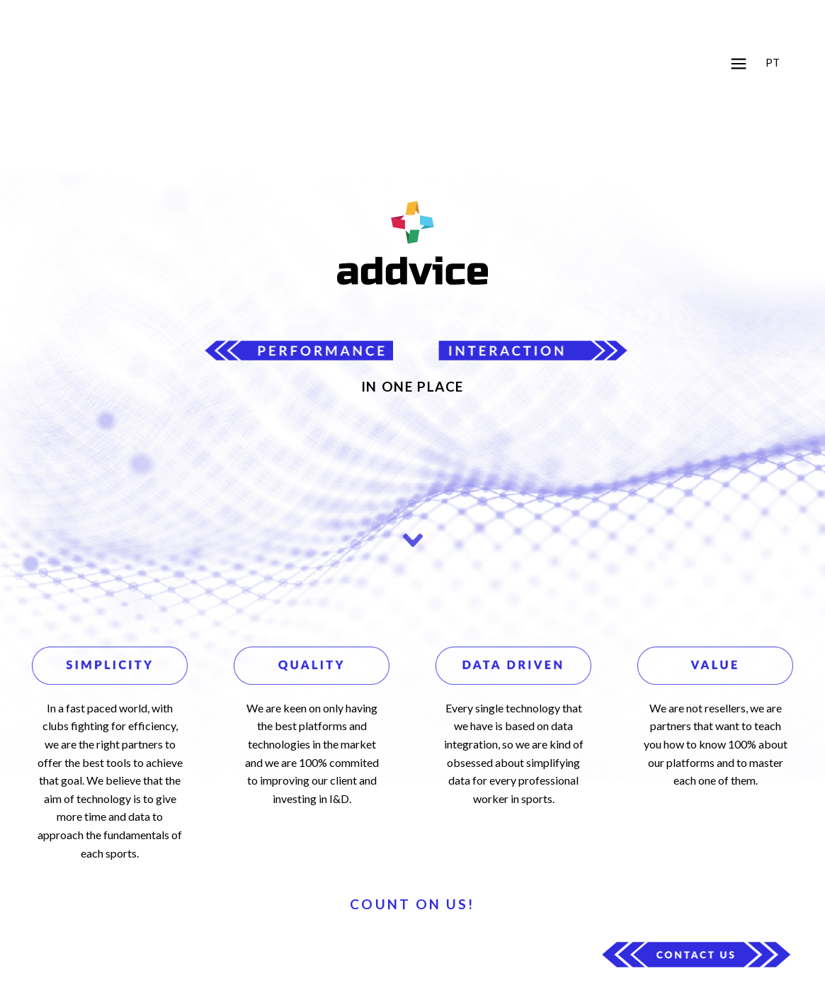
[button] (738, 65)
